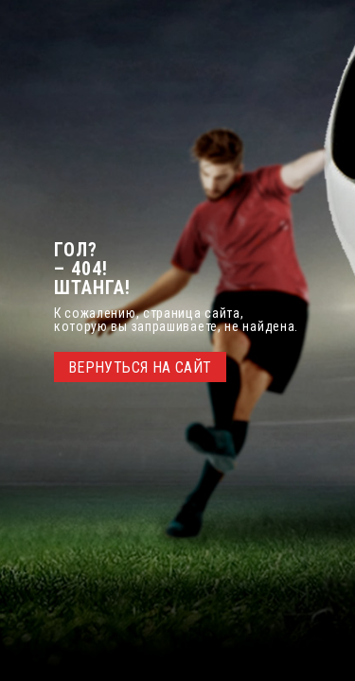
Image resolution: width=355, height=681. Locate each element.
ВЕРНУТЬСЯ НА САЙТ (140, 367)
